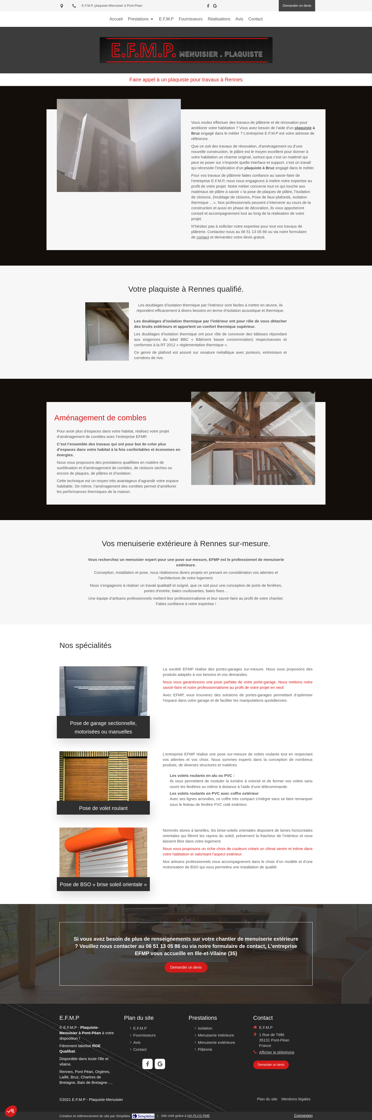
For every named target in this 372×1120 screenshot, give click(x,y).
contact (203, 237)
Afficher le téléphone (277, 1052)
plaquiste (303, 128)
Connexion (303, 1115)
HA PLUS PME (198, 1116)
